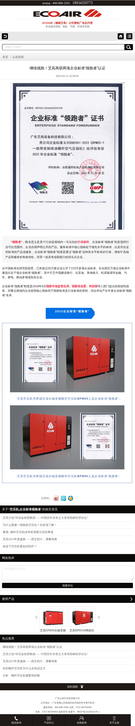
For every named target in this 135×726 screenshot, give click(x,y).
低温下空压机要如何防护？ (20, 546)
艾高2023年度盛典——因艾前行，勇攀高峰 (30, 539)
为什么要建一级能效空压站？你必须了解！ (30, 524)
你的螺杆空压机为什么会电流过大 (24, 668)
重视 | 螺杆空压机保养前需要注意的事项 (28, 532)
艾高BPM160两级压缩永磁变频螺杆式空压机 (81, 626)
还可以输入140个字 (67, 572)
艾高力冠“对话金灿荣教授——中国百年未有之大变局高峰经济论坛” (45, 517)
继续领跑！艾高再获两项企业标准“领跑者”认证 (32, 646)
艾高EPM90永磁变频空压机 (52, 622)
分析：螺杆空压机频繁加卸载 (21, 675)
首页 (5, 57)
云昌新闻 (18, 57)
